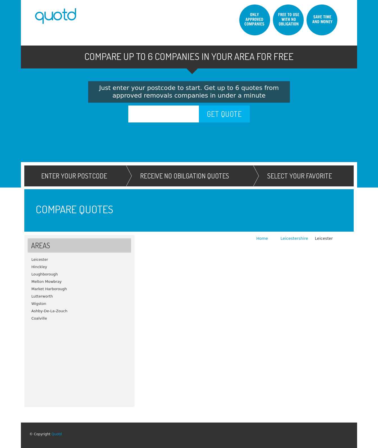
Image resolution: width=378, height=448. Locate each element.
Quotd (56, 434)
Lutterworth (42, 296)
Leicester (39, 259)
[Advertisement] (79, 361)
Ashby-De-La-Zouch (49, 311)
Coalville (39, 318)
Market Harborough (49, 289)
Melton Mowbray (46, 281)
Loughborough (44, 274)
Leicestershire (294, 238)
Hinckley (39, 267)
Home (262, 238)
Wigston (38, 303)
